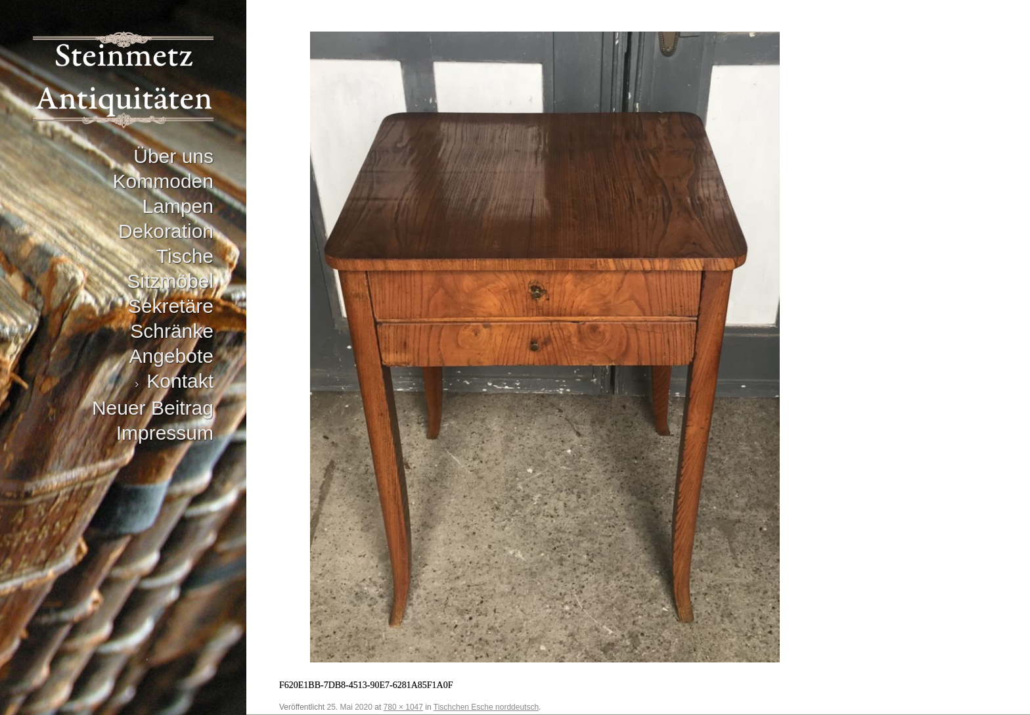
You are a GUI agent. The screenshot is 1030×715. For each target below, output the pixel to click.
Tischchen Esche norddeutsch (486, 707)
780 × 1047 (403, 707)
